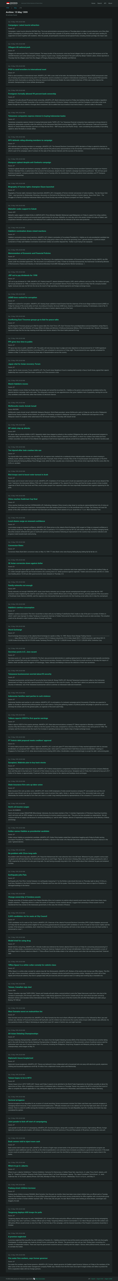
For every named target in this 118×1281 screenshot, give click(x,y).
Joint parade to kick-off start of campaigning (27, 1122)
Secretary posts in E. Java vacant (22, 652)
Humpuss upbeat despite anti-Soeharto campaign (29, 162)
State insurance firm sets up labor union (25, 785)
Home (93, 3)
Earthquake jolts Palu (17, 875)
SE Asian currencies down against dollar (25, 563)
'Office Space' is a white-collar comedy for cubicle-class (32, 965)
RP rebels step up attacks (19, 428)
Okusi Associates (39, 1279)
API (105, 3)
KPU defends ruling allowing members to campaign (30, 140)
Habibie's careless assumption (21, 607)
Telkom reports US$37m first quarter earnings (28, 718)
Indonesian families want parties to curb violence (29, 696)
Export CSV (100, 1279)
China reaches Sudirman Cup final (22, 499)
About (110, 3)
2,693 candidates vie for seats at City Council (27, 916)
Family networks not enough (20, 585)
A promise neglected (17, 1237)
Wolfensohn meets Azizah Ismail (22, 406)
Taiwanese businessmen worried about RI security (29, 674)
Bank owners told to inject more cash (24, 1141)
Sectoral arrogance (16, 1100)
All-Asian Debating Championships (23, 1034)
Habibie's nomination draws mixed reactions (27, 231)
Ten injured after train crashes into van (24, 450)
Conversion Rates (15, 545)
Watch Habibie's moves (18, 384)
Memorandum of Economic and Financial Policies (29, 253)
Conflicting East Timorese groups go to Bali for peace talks (33, 320)
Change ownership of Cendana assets (24, 897)
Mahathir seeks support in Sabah (22, 209)
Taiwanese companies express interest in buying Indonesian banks (37, 116)
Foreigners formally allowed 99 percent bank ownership (32, 94)
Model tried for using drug (19, 941)
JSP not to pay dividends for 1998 (22, 275)
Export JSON (108, 1279)
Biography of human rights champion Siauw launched (31, 187)
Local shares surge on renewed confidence (26, 521)
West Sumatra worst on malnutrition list (25, 1011)
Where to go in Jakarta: (18, 1166)
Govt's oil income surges (18, 807)
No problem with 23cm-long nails (22, 853)
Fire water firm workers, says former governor (28, 1258)
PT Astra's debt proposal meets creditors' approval (29, 740)
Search (99, 3)
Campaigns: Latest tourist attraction (23, 25)
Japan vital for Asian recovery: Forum (24, 364)
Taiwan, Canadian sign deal (20, 987)
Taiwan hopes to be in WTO (20, 1078)
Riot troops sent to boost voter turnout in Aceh (28, 475)
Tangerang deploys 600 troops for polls (25, 1212)
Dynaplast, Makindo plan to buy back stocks (27, 762)
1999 (7, 8)
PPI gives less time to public (20, 342)
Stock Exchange (15, 630)
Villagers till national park (19, 47)
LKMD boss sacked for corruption (22, 297)
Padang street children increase (21, 1188)
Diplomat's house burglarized (20, 1058)
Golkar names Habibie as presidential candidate (28, 831)
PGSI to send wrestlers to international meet (27, 69)
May (15, 8)
